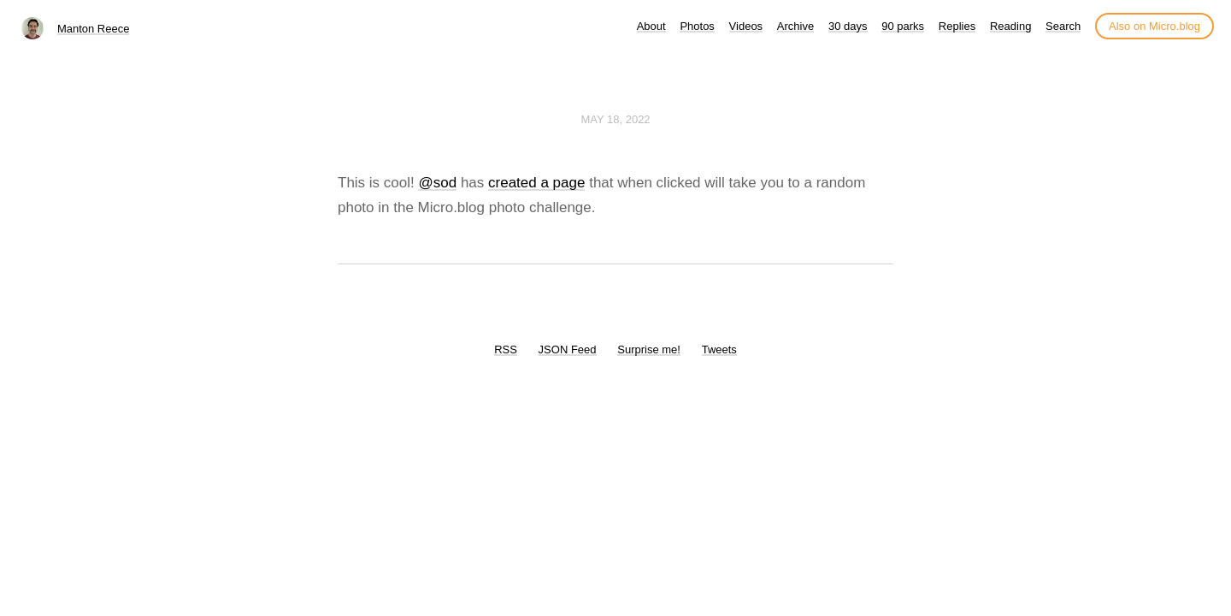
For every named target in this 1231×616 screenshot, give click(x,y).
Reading (1010, 26)
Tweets (719, 349)
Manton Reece (93, 28)
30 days (848, 26)
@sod (437, 183)
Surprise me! (648, 349)
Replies (957, 26)
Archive (795, 26)
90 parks (902, 26)
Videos (746, 26)
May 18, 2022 (615, 119)
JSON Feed (568, 349)
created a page (536, 183)
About (651, 26)
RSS (505, 349)
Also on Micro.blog (1154, 26)
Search (1063, 26)
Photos (697, 26)
